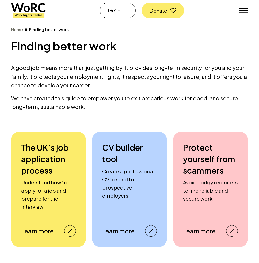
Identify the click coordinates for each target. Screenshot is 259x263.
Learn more (48, 231)
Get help (118, 10)
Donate (158, 10)
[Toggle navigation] (243, 11)
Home (17, 29)
